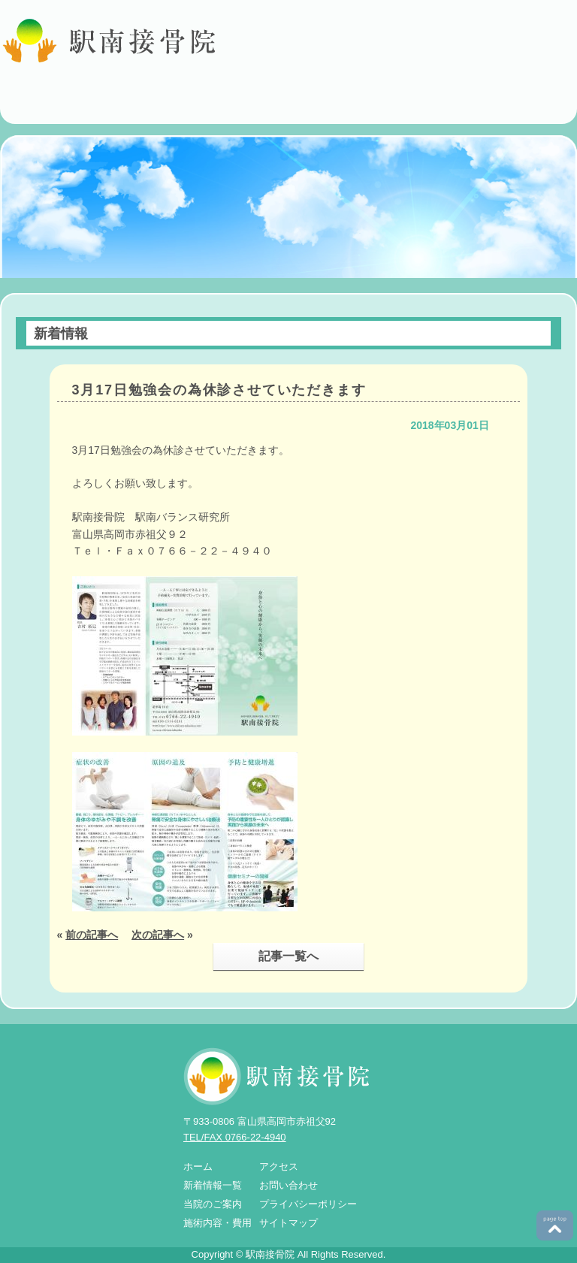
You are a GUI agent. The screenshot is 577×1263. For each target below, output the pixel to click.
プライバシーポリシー (308, 1204)
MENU (559, 109)
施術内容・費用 (217, 1222)
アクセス (278, 1166)
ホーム (198, 1166)
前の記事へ (91, 935)
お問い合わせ (288, 1185)
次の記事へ (157, 935)
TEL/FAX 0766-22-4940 (234, 1137)
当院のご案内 (212, 1204)
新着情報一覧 (212, 1185)
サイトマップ (288, 1222)
